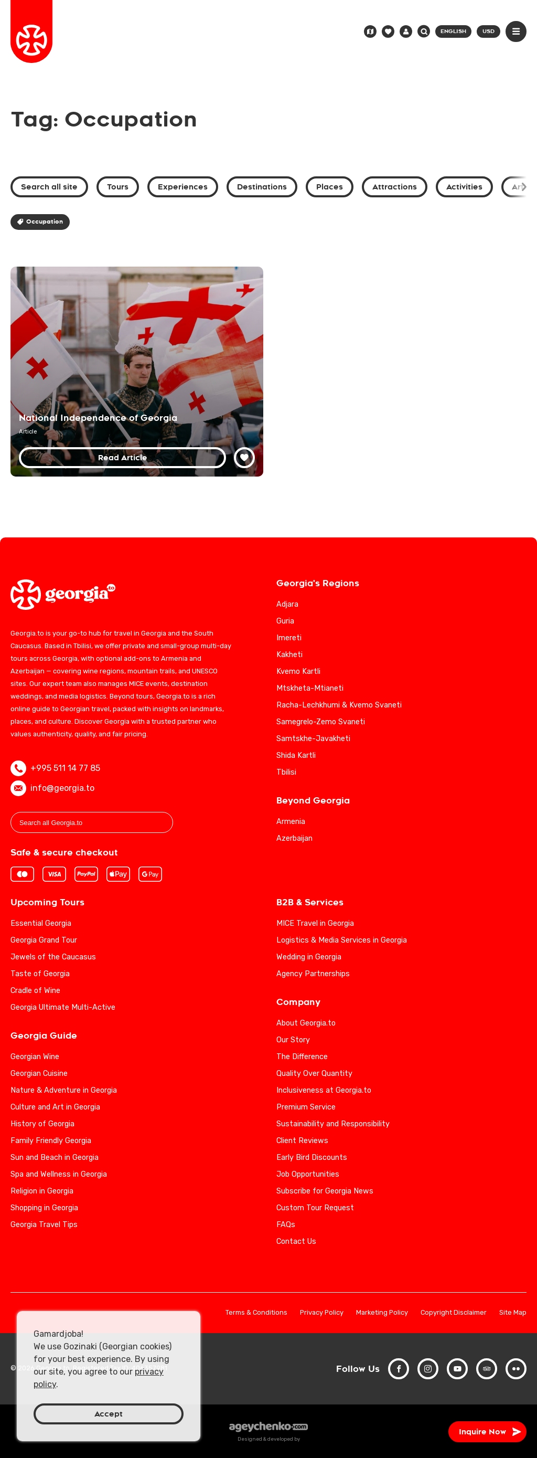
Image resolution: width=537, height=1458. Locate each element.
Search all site (49, 187)
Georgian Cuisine (39, 1073)
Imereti (289, 637)
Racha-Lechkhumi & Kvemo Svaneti (339, 705)
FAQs (285, 1224)
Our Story (293, 1040)
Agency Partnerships (313, 973)
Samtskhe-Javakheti (313, 738)
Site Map (513, 1312)
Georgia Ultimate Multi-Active (62, 1007)
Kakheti (289, 654)
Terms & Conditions (256, 1312)
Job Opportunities (307, 1174)
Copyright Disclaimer (454, 1312)
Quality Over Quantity (314, 1073)
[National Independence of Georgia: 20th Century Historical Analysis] (136, 372)
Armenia (290, 821)
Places (329, 187)
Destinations (262, 187)
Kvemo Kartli (298, 671)
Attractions (394, 187)
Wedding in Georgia (308, 957)
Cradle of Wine (35, 990)
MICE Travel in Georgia (315, 923)
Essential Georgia (40, 923)
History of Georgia (42, 1123)
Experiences (183, 187)
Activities (464, 187)
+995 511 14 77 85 (55, 768)
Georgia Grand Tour (43, 940)
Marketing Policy (382, 1312)
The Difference (302, 1056)
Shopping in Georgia (44, 1207)
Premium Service (306, 1107)
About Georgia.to (306, 1023)
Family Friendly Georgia (50, 1140)
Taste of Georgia (40, 973)
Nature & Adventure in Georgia (63, 1090)
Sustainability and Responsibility (333, 1123)
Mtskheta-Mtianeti (309, 688)
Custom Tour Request (315, 1207)
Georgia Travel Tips (44, 1224)
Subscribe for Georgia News (324, 1191)
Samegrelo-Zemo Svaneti (320, 721)
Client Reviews (302, 1140)
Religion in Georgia (41, 1191)
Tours (117, 187)
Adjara (287, 604)
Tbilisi (286, 772)
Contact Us (296, 1241)
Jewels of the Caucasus (53, 957)
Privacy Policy (321, 1312)
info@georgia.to (52, 788)
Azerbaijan (294, 838)
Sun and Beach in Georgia (54, 1157)
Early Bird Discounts (311, 1157)
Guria (285, 621)
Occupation (40, 222)
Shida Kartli (296, 755)
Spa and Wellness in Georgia (58, 1174)
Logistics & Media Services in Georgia (341, 940)
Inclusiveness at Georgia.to (323, 1090)
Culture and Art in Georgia (55, 1107)
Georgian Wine (34, 1056)
